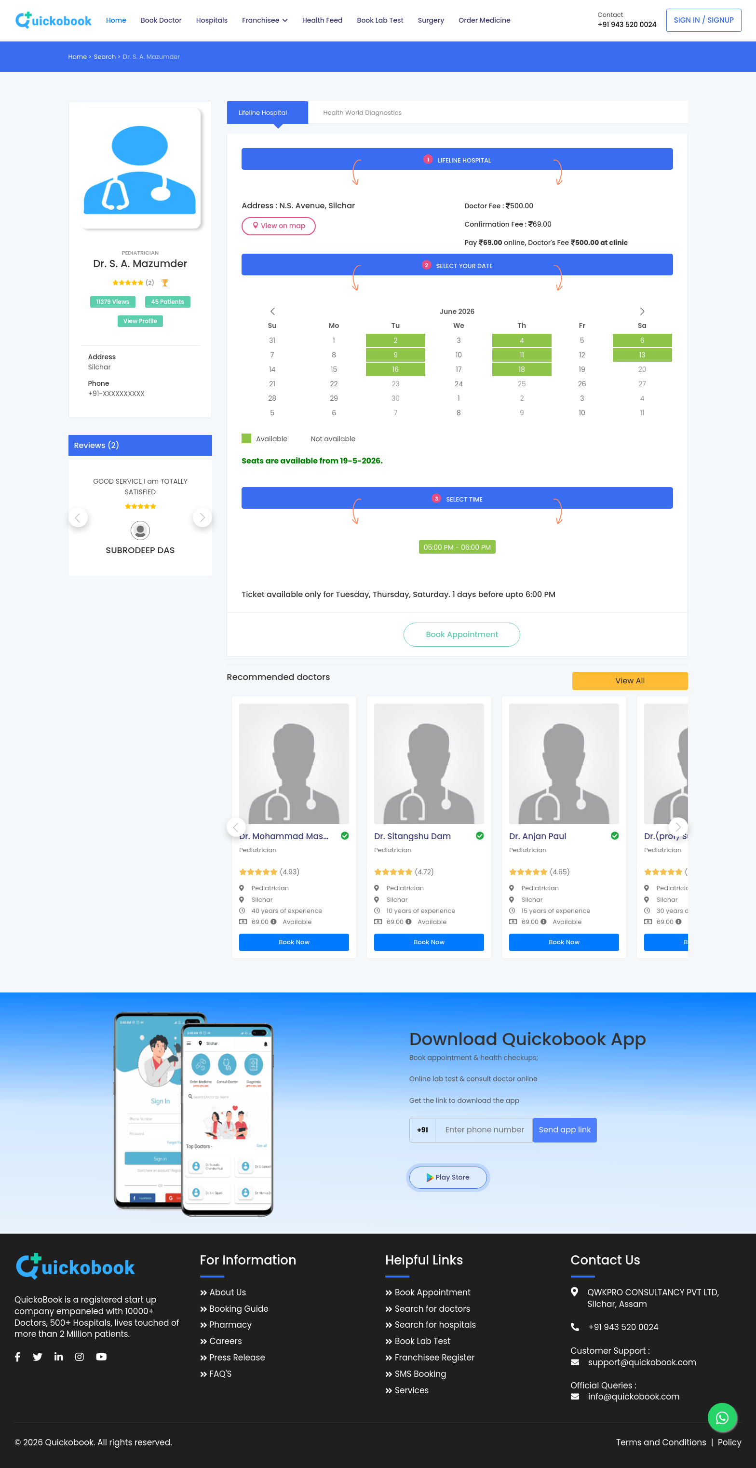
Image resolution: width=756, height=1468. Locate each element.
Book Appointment (433, 1292)
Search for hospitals (435, 1325)
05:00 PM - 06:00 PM (457, 547)
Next (202, 517)
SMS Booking (420, 1374)
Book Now (294, 942)
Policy (730, 1442)
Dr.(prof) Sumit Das (684, 836)
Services (412, 1390)
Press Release (238, 1357)
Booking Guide (239, 1309)
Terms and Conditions (661, 1442)
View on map (278, 226)
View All (630, 680)
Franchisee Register (435, 1357)
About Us (228, 1292)
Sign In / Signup (704, 20)
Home (77, 56)
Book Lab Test (422, 1341)
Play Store (448, 1177)
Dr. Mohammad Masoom (285, 836)
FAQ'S (221, 1374)
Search (105, 56)
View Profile (140, 321)
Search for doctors (432, 1309)
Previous (78, 517)
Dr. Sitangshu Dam (412, 836)
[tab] (268, 112)
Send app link (565, 1129)
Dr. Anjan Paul (538, 836)
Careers (226, 1341)
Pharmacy (231, 1325)
